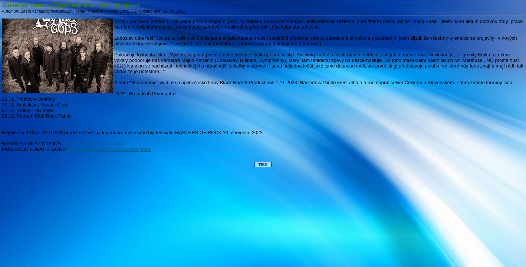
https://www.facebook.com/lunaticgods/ (109, 149)
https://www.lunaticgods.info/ (93, 143)
